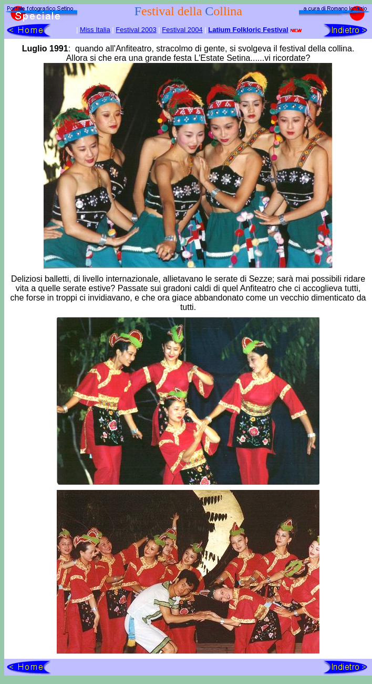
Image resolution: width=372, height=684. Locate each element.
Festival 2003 (136, 30)
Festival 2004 (182, 30)
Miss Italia (95, 30)
